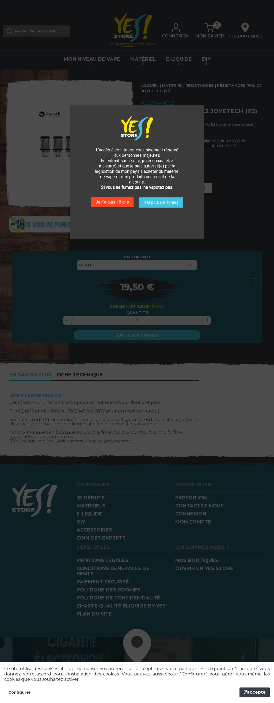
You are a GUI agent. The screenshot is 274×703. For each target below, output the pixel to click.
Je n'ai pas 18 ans (111, 201)
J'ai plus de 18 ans (161, 201)
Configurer (19, 692)
